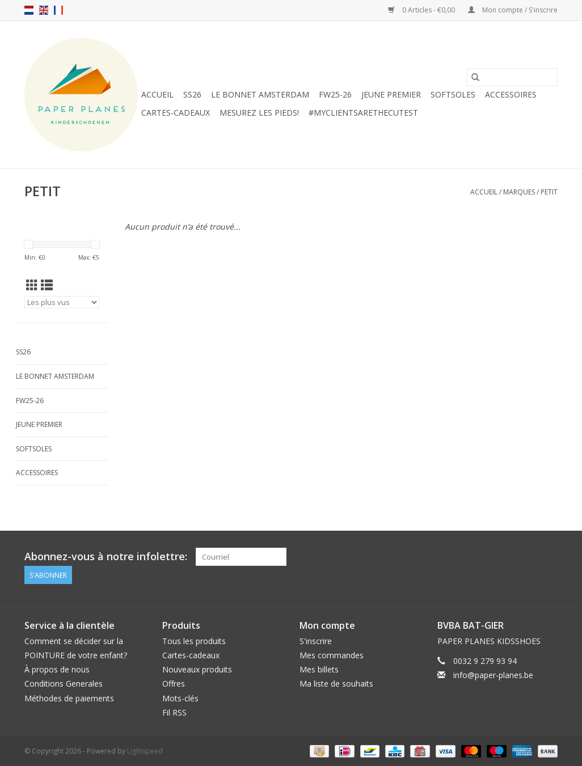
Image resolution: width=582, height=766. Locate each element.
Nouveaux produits (197, 669)
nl (28, 10)
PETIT (549, 192)
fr (58, 10)
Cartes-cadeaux (175, 112)
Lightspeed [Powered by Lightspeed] (145, 751)
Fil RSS (174, 712)
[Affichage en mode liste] (47, 285)
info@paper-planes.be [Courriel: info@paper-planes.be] (493, 675)
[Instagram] (548, 557)
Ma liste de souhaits (336, 683)
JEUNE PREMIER (391, 94)
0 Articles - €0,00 (422, 10)
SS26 (192, 94)
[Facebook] (528, 557)
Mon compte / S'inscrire (513, 10)
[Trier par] (61, 302)
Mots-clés (180, 698)
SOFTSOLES (453, 94)
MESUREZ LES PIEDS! (259, 112)
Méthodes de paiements (69, 698)
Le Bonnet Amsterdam (260, 94)
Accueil (157, 94)
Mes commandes (332, 655)
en (43, 10)
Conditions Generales (63, 683)
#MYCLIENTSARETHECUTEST (363, 112)
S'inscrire (316, 641)
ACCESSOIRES (511, 94)
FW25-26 (335, 94)
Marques (519, 192)
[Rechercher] (512, 77)
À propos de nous (57, 669)
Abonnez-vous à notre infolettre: (105, 556)
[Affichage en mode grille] (32, 285)
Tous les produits (194, 641)
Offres (173, 683)
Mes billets (319, 669)
